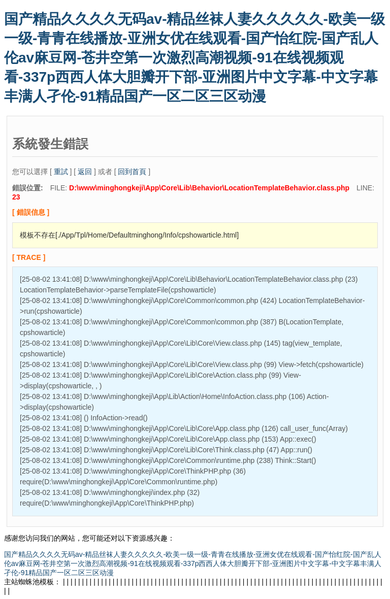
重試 (61, 172)
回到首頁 (132, 172)
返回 (85, 172)
